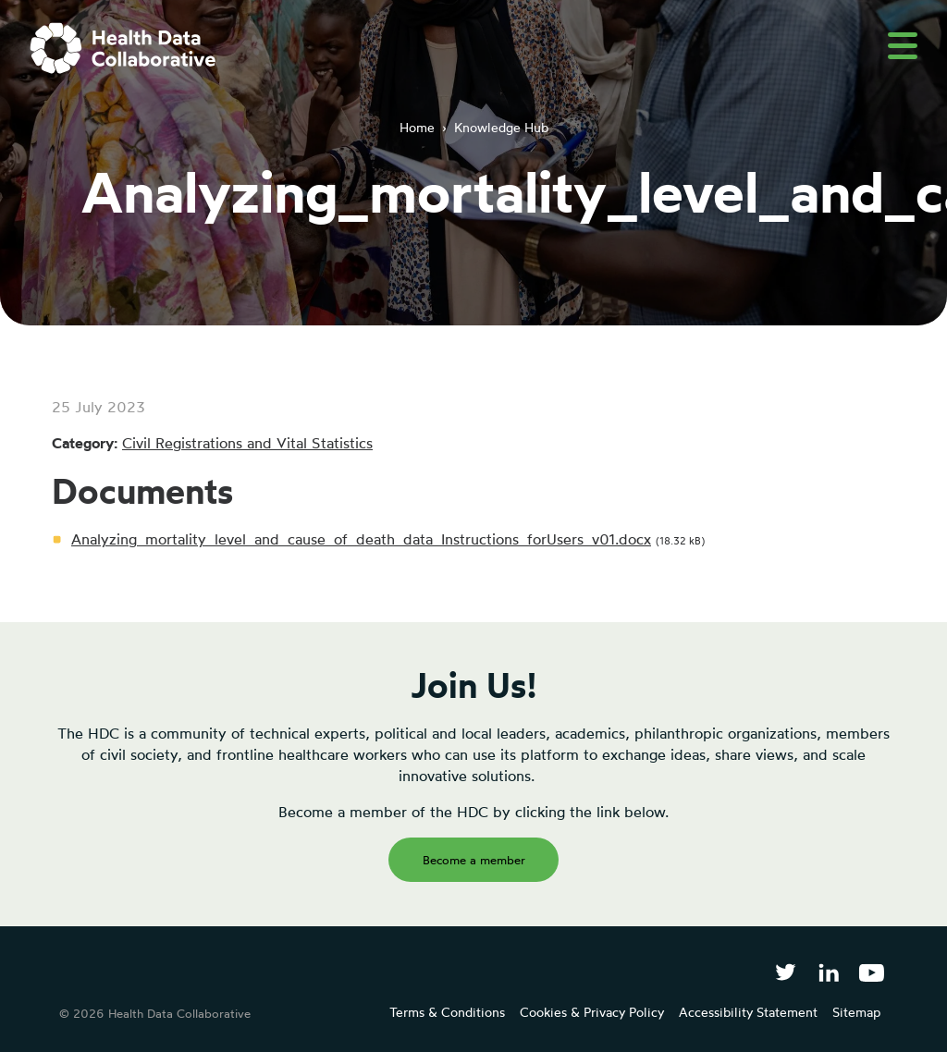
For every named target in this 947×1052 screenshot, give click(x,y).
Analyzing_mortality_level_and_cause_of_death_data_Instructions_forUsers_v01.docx (361, 539)
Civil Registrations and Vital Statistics (247, 443)
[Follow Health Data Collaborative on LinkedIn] (828, 972)
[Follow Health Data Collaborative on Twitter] (785, 972)
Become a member (474, 859)
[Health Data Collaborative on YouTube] (871, 972)
